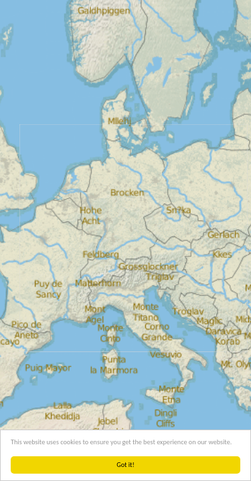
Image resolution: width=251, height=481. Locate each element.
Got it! (125, 464)
